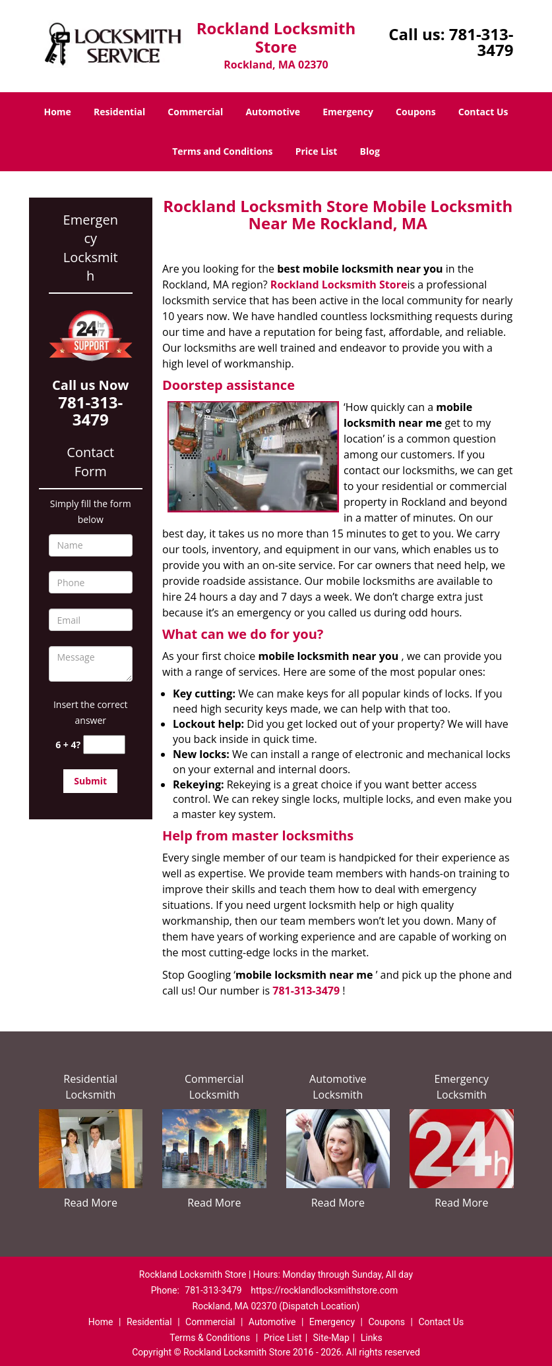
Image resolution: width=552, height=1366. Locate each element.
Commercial (195, 111)
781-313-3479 (481, 42)
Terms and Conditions (222, 151)
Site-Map (331, 1337)
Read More (90, 1202)
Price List (316, 151)
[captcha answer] (104, 744)
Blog (370, 151)
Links (372, 1337)
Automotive (272, 111)
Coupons (415, 111)
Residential (119, 111)
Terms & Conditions (209, 1337)
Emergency (347, 111)
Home (57, 111)
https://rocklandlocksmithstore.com (324, 1290)
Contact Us (483, 111)
